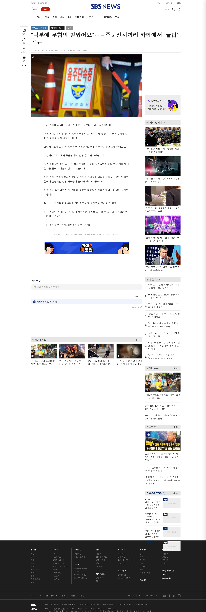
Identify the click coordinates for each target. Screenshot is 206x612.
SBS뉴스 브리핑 (80, 574)
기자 (141, 563)
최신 (32, 553)
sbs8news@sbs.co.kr (110, 605)
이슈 (32, 582)
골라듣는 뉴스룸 (80, 568)
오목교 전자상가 (124, 578)
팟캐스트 (164, 557)
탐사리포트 (100, 573)
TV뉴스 (118, 17)
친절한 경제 (100, 560)
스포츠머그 (122, 553)
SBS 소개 (36, 595)
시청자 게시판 (145, 572)
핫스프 (147, 528)
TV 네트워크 (35, 579)
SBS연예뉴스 (167, 570)
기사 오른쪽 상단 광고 (162, 71)
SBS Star (166, 574)
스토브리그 (122, 563)
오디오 (76, 564)
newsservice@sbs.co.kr (108, 609)
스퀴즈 (164, 563)
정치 (47, 17)
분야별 (33, 549)
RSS (141, 569)
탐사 (98, 581)
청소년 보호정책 (147, 611)
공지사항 (143, 580)
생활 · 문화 (35, 569)
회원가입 (169, 3)
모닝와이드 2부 (39, 28)
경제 (55, 17)
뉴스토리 (56, 576)
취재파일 (108, 17)
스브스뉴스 (122, 570)
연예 (98, 17)
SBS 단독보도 (101, 557)
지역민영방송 (151, 595)
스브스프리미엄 (167, 549)
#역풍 (167, 9)
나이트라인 (57, 572)
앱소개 (142, 566)
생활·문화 (79, 17)
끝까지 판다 (100, 578)
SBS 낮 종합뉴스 (80, 578)
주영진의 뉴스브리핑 (60, 566)
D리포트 (99, 566)
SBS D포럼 (166, 578)
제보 (141, 557)
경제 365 (99, 563)
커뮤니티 (164, 560)
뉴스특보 (56, 579)
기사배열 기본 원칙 (132, 611)
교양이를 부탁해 (151, 514)
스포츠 (90, 17)
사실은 (98, 553)
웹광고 (63, 595)
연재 (98, 549)
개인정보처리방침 (77, 595)
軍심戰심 (77, 553)
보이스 (76, 571)
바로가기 (143, 549)
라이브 (142, 560)
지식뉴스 (164, 553)
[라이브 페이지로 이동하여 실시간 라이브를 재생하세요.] (45, 9)
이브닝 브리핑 (79, 557)
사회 (62, 17)
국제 (69, 17)
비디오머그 (122, 549)
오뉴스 (55, 569)
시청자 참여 (51, 595)
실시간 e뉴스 (57, 28)
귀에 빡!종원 (123, 557)
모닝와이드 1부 (58, 560)
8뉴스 (39, 17)
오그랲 (147, 499)
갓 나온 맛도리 (123, 574)
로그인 (159, 3)
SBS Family (134, 595)
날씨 (141, 553)
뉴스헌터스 (57, 557)
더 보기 (137, 339)
